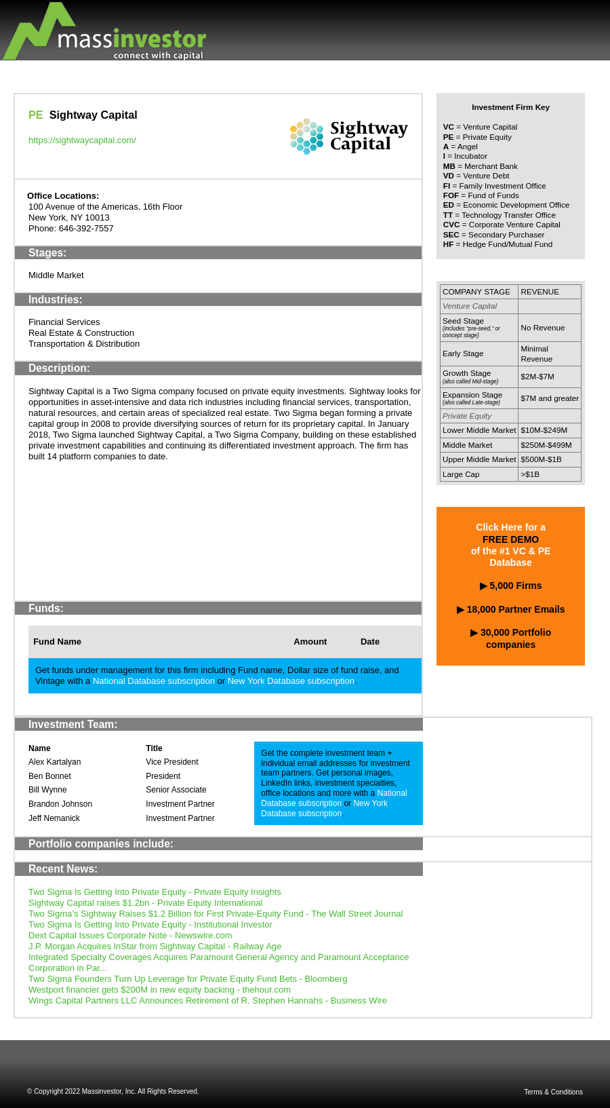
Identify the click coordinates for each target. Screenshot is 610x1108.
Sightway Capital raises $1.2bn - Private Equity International (145, 903)
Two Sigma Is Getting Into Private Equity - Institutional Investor (150, 924)
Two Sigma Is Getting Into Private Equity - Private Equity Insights (154, 892)
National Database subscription (154, 681)
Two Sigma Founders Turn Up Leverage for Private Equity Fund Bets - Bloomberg (187, 979)
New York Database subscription (291, 681)
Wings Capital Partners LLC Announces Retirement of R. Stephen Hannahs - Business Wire (207, 1000)
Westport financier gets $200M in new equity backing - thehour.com (159, 990)
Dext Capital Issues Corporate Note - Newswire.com (130, 935)
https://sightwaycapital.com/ (82, 140)
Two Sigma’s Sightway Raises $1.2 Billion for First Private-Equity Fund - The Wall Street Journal (215, 914)
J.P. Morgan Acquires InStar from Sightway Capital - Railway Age (154, 946)
